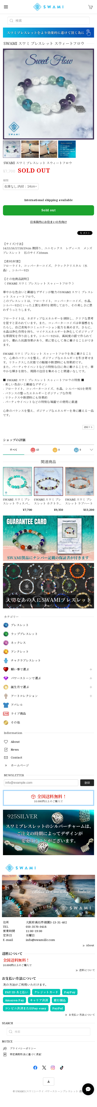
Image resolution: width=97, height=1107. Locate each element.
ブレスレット (20, 625)
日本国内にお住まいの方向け (48, 222)
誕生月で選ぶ (20, 687)
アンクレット (20, 651)
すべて (13, 449)
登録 (87, 783)
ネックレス (18, 643)
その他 (15, 722)
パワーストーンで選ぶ (26, 678)
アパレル (17, 705)
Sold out (48, 210)
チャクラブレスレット (26, 660)
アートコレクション (24, 696)
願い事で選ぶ (20, 669)
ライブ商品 (18, 713)
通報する (88, 427)
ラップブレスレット (24, 634)
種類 (6, 180)
